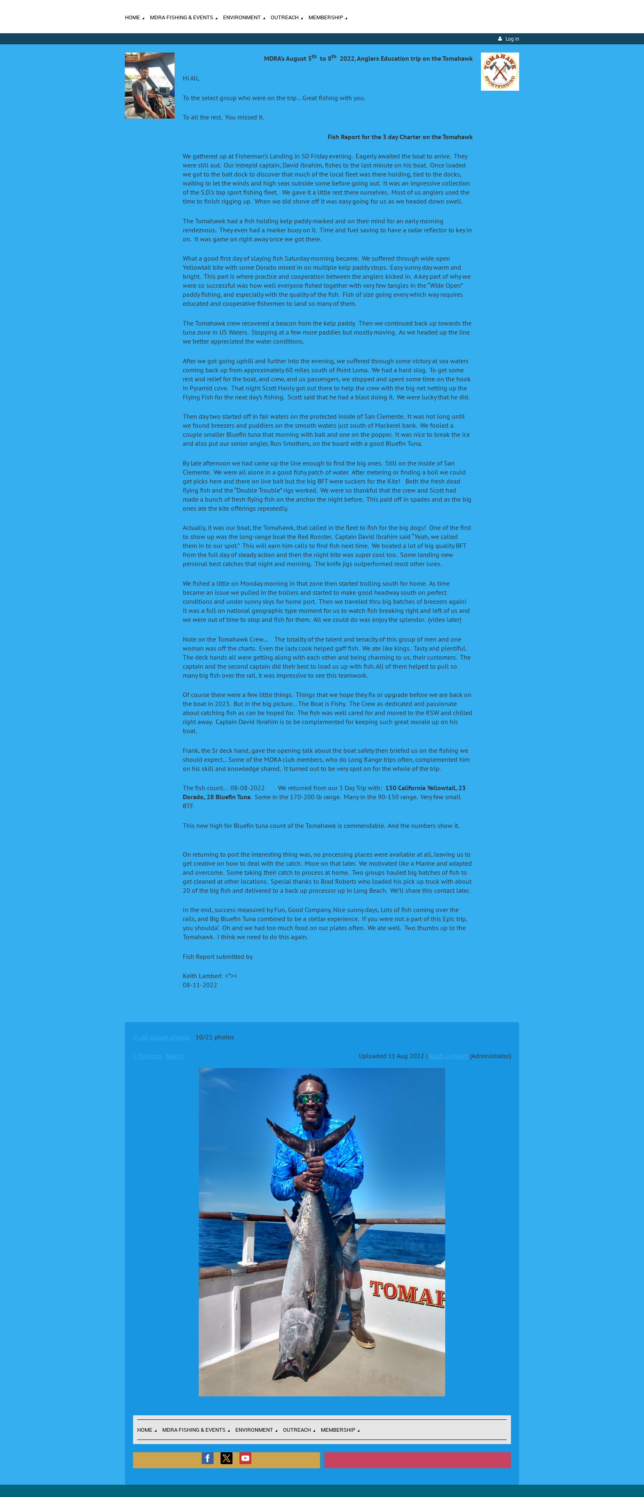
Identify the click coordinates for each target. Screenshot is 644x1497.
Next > (175, 1056)
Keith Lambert (448, 1056)
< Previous (147, 1056)
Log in (512, 38)
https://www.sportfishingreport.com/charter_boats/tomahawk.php (275, 834)
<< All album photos (161, 1037)
